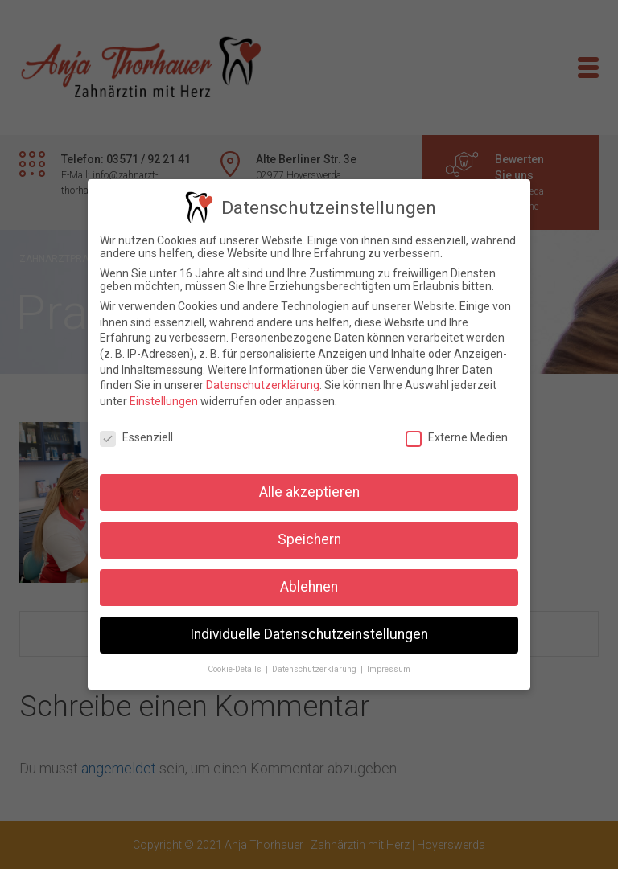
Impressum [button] (388, 669)
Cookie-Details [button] (236, 669)
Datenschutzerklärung (262, 385)
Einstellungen (164, 401)
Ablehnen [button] (309, 587)
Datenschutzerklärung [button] (315, 669)
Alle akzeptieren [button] (309, 492)
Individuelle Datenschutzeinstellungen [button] (309, 634)
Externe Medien (457, 437)
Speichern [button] (309, 539)
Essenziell (136, 437)
